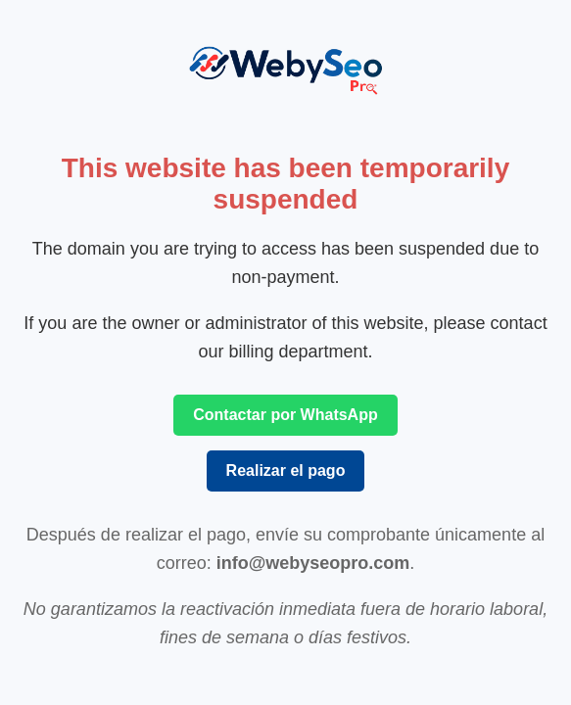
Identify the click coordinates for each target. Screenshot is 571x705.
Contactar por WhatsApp (285, 414)
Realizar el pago (286, 470)
